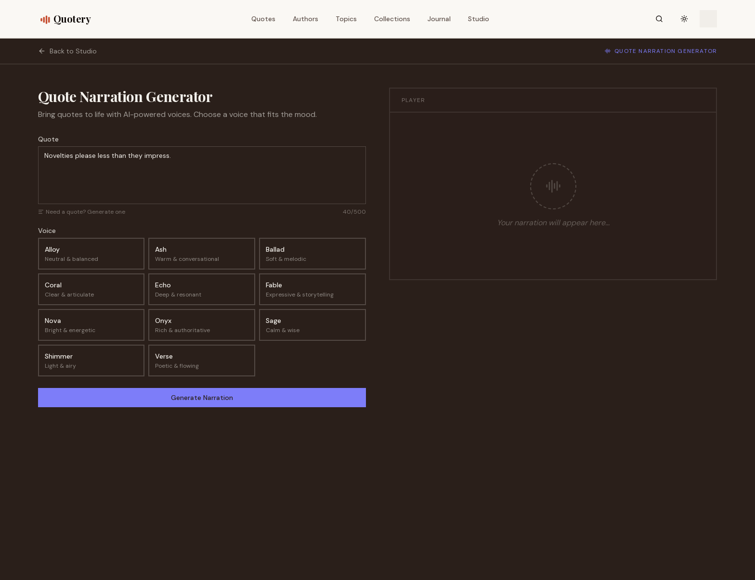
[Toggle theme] (684, 18)
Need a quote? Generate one (81, 212)
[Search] (659, 18)
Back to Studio (67, 51)
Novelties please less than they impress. (202, 175)
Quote (48, 139)
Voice (47, 230)
